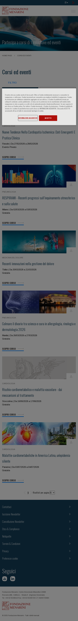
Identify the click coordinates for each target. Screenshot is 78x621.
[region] (39, 106)
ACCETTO (48, 118)
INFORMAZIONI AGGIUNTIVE (28, 118)
